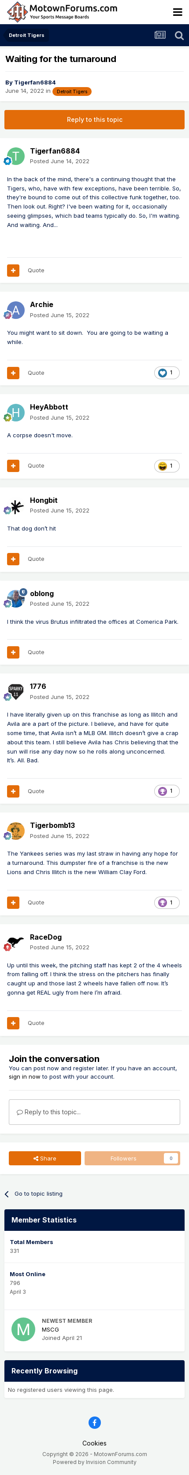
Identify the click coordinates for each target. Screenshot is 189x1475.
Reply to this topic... (49, 1112)
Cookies (94, 1443)
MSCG (50, 1329)
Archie (41, 304)
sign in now (25, 1076)
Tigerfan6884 (35, 82)
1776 (38, 686)
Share (44, 1158)
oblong (42, 593)
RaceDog (46, 937)
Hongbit (44, 500)
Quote (36, 270)
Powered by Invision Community (95, 1462)
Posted (59, 161)
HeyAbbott (49, 407)
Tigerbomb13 (52, 825)
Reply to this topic (94, 119)
